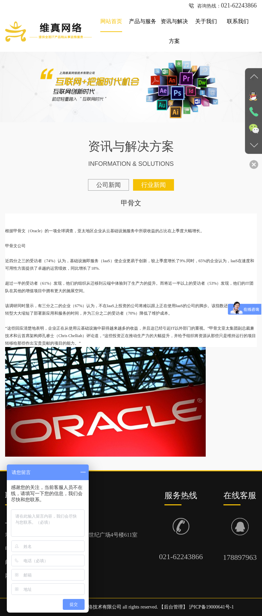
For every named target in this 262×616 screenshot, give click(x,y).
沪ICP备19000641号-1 (211, 607)
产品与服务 (142, 21)
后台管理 (173, 607)
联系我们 (238, 21)
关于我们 (206, 21)
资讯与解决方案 (174, 31)
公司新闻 (108, 184)
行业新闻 (153, 184)
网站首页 (111, 21)
